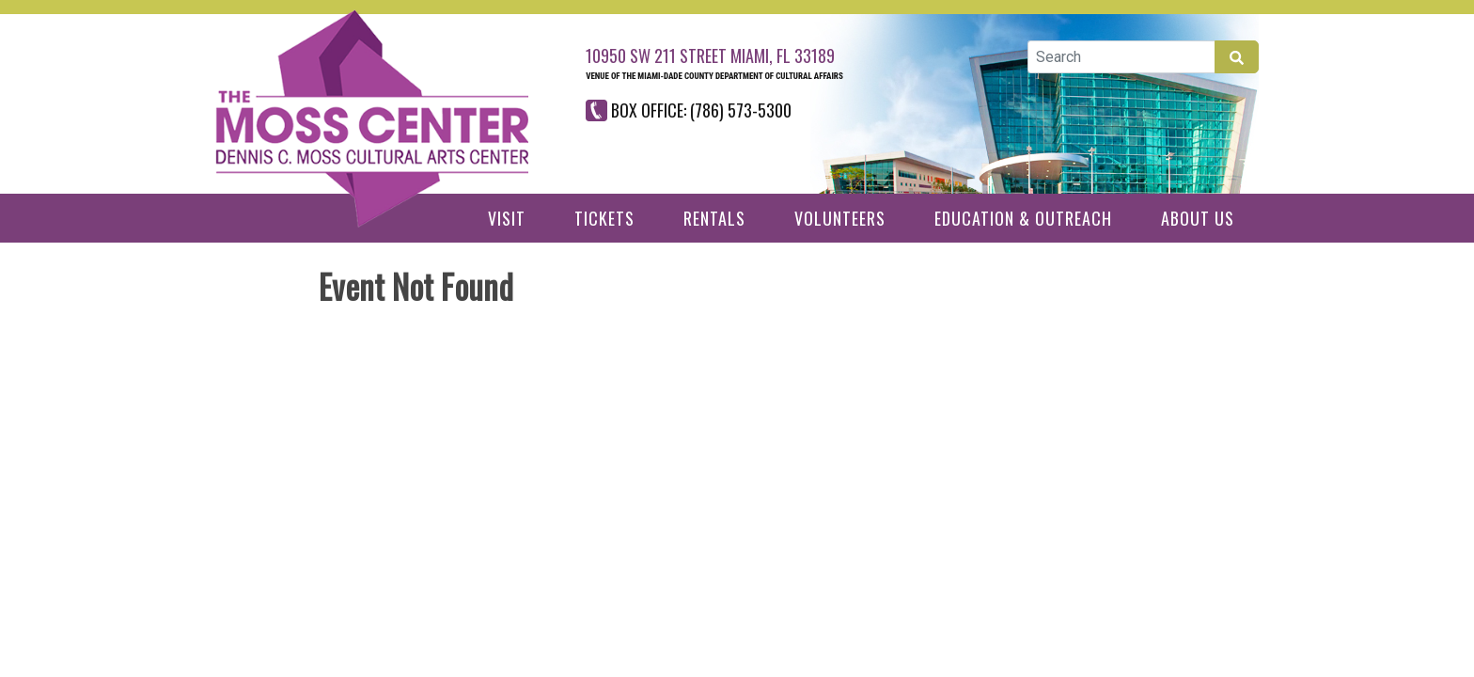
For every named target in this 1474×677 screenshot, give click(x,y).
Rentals (714, 218)
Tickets (604, 218)
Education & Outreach (1023, 218)
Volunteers (840, 218)
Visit (506, 218)
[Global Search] (1121, 56)
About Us (1197, 218)
